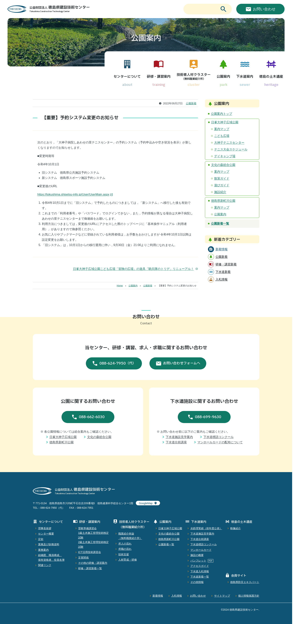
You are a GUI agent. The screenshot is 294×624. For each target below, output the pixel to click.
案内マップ (221, 129)
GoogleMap (145, 503)
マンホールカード (201, 549)
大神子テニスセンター (229, 142)
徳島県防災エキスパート (244, 582)
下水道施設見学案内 (179, 437)
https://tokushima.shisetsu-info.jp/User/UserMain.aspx (73, 194)
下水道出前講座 (176, 442)
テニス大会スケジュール (230, 149)
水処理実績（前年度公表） (206, 528)
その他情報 (197, 582)
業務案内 (43, 549)
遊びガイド (221, 185)
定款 (40, 539)
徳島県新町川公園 (223, 200)
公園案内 (223, 76)
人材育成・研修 (127, 559)
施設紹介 (220, 192)
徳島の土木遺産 (271, 76)
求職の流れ (125, 548)
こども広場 (221, 135)
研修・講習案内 (159, 76)
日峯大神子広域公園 (224, 122)
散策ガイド (221, 178)
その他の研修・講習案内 (92, 562)
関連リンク (44, 565)
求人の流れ (125, 543)
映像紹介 (235, 528)
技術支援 (123, 554)
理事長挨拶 (44, 528)
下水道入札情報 (199, 571)
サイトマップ (222, 595)
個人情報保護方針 (248, 595)
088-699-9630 (208, 417)
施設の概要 (197, 555)
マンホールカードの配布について (220, 442)
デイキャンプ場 (224, 156)
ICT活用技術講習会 (89, 552)
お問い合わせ (198, 595)
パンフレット (198, 560)
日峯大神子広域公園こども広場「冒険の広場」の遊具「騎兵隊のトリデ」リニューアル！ (135, 268)
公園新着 (191, 103)
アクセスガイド (199, 565)
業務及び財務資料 (48, 544)
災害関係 (83, 557)
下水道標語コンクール (218, 437)
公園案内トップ (221, 113)
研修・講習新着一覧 (90, 568)
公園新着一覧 (220, 223)
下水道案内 (244, 76)
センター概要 (46, 533)
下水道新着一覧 (199, 576)
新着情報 (157, 595)
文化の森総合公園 (223, 164)
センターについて (127, 76)
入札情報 (176, 595)
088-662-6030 (92, 417)
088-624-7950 (117, 363)
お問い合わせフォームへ (181, 363)
